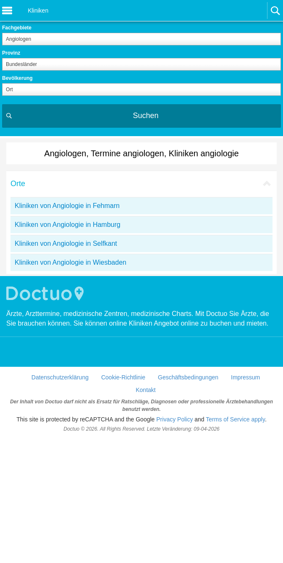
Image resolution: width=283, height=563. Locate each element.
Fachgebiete (16, 27)
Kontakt (145, 390)
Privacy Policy (174, 419)
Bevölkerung (17, 78)
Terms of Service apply (235, 419)
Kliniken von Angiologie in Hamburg (68, 224)
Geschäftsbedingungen (188, 377)
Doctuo (46, 293)
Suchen (145, 115)
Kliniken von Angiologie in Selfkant (66, 243)
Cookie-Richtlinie (123, 377)
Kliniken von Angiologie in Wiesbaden (70, 262)
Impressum (245, 377)
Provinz (11, 52)
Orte (17, 183)
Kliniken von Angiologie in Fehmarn (67, 205)
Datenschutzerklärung (60, 377)
